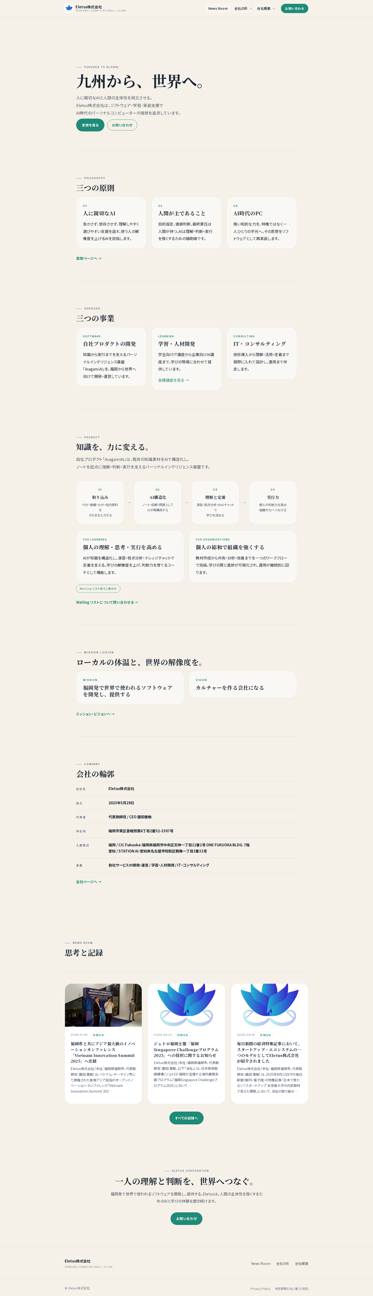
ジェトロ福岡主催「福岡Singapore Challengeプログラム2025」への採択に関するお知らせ (186, 1054)
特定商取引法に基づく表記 (291, 1288)
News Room (218, 7)
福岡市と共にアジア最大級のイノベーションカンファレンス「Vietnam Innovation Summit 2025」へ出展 (103, 1057)
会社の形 (241, 7)
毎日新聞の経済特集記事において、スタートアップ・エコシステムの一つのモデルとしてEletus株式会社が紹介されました (269, 1057)
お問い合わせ (294, 8)
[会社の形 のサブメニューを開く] (250, 8)
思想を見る (90, 124)
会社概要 (263, 7)
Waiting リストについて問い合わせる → (107, 606)
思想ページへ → (89, 262)
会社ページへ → (89, 886)
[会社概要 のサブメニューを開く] (273, 8)
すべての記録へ (186, 1117)
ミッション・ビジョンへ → (95, 718)
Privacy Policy (260, 1288)
